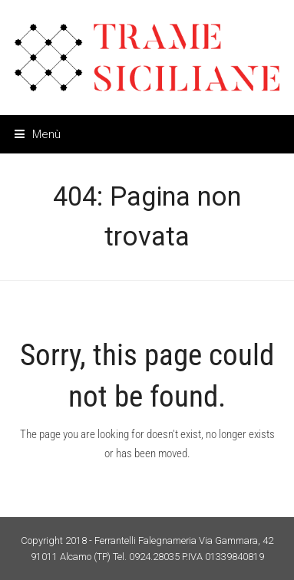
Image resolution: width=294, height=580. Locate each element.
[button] (38, 134)
